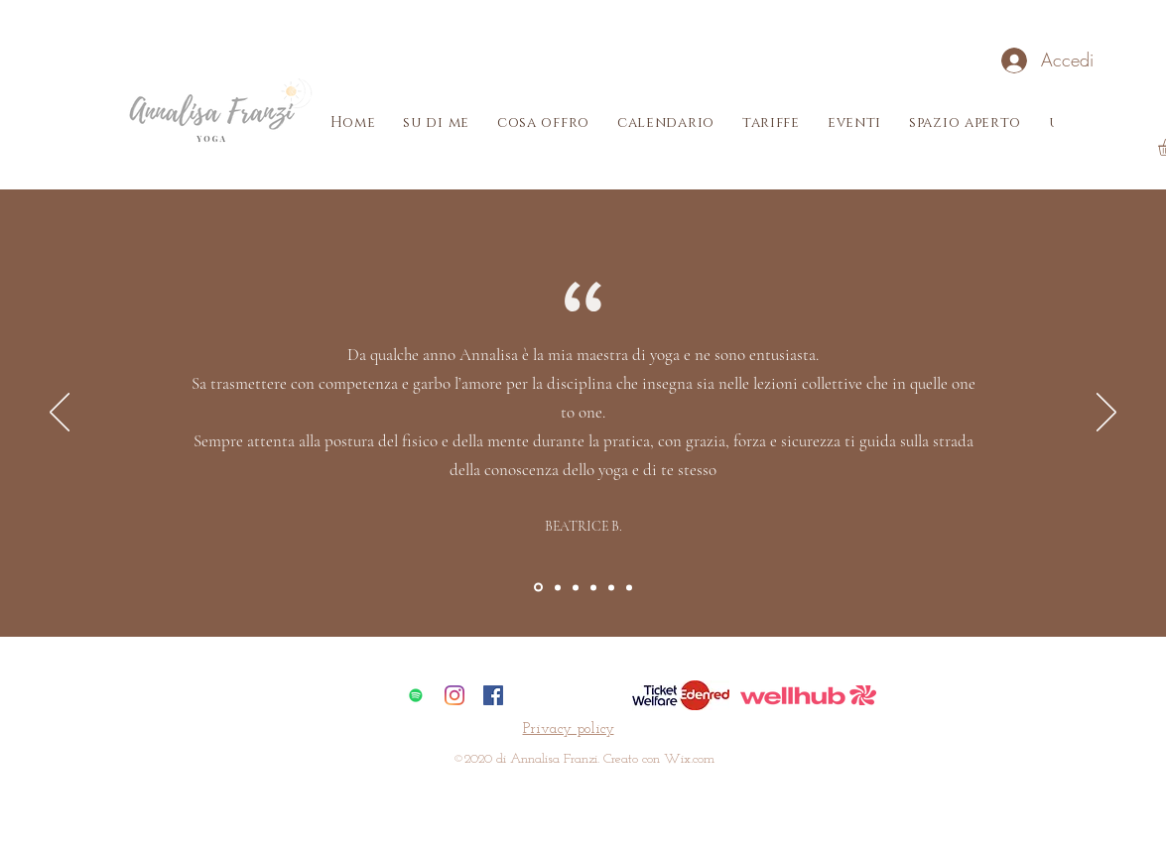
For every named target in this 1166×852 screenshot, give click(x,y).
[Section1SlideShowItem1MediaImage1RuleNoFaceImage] (538, 587)
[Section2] (558, 587)
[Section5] (611, 587)
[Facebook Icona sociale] (493, 695)
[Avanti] (1106, 413)
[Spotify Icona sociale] (416, 695)
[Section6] (629, 587)
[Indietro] (59, 413)
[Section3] (576, 587)
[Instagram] (454, 695)
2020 (478, 759)
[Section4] (593, 587)
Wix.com (689, 759)
